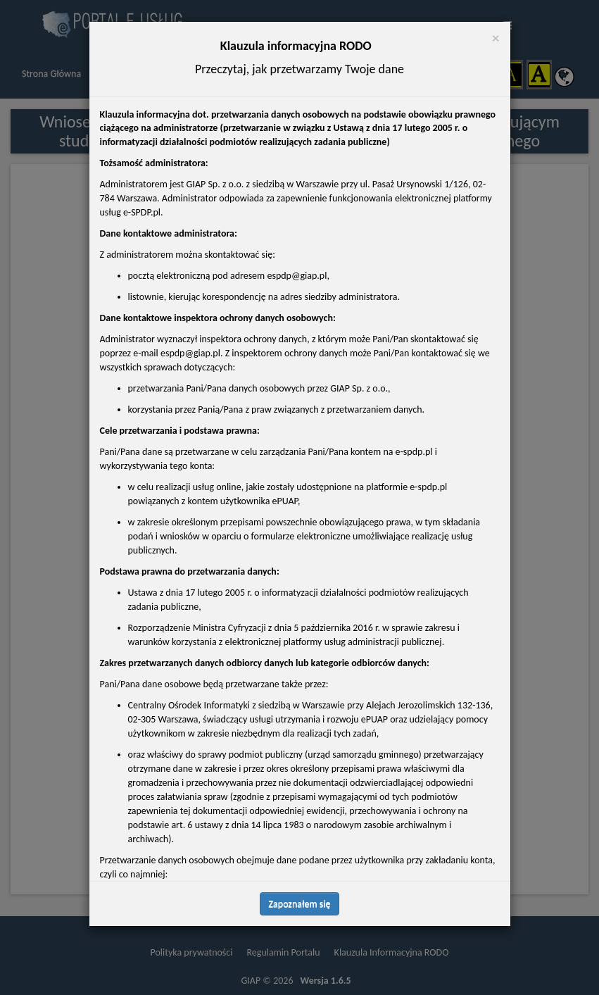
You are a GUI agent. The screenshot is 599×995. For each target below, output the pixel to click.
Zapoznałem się (300, 904)
